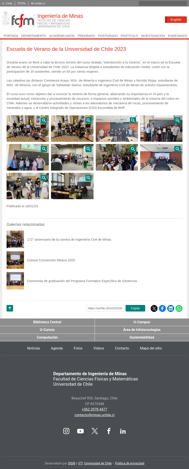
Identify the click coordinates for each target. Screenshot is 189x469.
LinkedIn (171, 308)
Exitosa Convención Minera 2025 (51, 260)
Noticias (33, 348)
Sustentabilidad (142, 337)
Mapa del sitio (151, 348)
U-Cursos (47, 330)
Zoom (28, 128)
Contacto (122, 348)
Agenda (57, 348)
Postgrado (107, 36)
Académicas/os (62, 36)
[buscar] (157, 3)
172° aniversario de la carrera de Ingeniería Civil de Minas (69, 239)
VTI (80, 463)
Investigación (153, 36)
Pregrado (86, 36)
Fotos (78, 348)
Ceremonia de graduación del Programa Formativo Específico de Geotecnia (82, 281)
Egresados (177, 36)
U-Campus (142, 322)
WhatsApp (179, 308)
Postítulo (129, 36)
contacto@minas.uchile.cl (95, 415)
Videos (98, 348)
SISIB (71, 463)
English (175, 19)
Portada (11, 36)
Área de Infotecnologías (142, 330)
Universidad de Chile (98, 463)
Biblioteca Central (47, 322)
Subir (10, 314)
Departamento (33, 36)
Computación (47, 337)
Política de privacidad (129, 463)
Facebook (162, 308)
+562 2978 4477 (94, 409)
